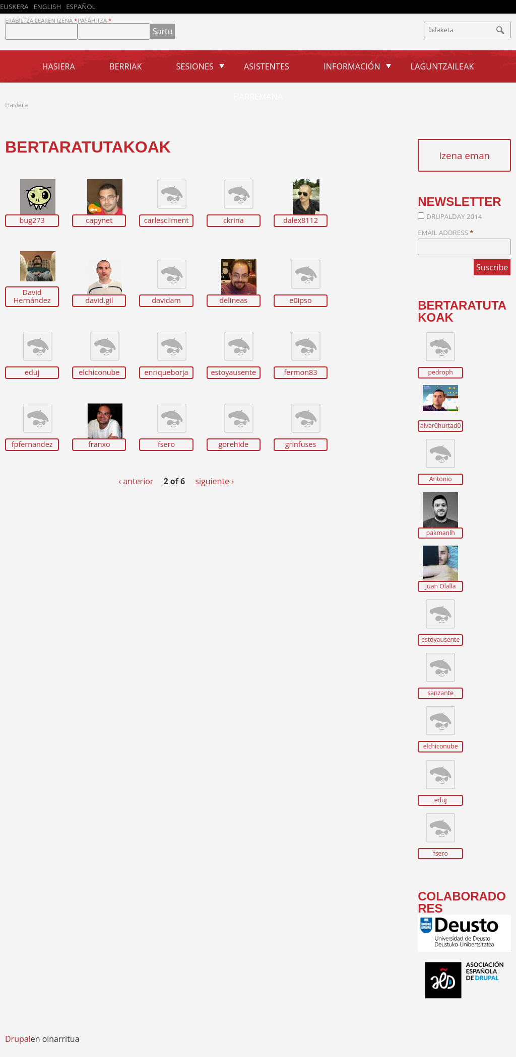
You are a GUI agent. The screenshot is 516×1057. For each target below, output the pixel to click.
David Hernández (32, 296)
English (47, 6)
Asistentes (266, 66)
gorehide (233, 444)
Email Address (445, 232)
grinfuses (300, 444)
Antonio (440, 479)
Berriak (125, 66)
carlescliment (166, 220)
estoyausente (233, 372)
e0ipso (300, 300)
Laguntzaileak (442, 66)
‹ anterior (135, 481)
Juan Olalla (440, 586)
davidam (166, 300)
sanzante (440, 693)
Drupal (18, 1038)
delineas (233, 300)
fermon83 (300, 372)
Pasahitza (94, 20)
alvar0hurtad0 (440, 425)
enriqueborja (166, 372)
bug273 (32, 220)
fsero (166, 444)
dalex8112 (300, 220)
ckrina (233, 220)
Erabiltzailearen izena (41, 20)
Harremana (258, 96)
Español (80, 6)
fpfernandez (32, 444)
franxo (99, 444)
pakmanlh (440, 533)
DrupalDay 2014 (454, 216)
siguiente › (214, 481)
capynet (99, 220)
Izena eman (464, 155)
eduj (32, 372)
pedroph (440, 372)
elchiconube (99, 372)
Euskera (14, 6)
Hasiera (58, 66)
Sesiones (195, 66)
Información (352, 66)
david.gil (99, 300)
